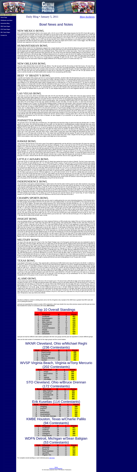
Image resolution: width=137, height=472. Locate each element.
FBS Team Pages (5, 26)
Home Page (4, 17)
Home (56, 467)
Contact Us (4, 35)
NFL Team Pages (5, 32)
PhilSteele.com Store (6, 20)
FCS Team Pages (5, 29)
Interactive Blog (5, 23)
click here (52, 458)
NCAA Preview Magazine (55, 468)
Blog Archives (87, 16)
